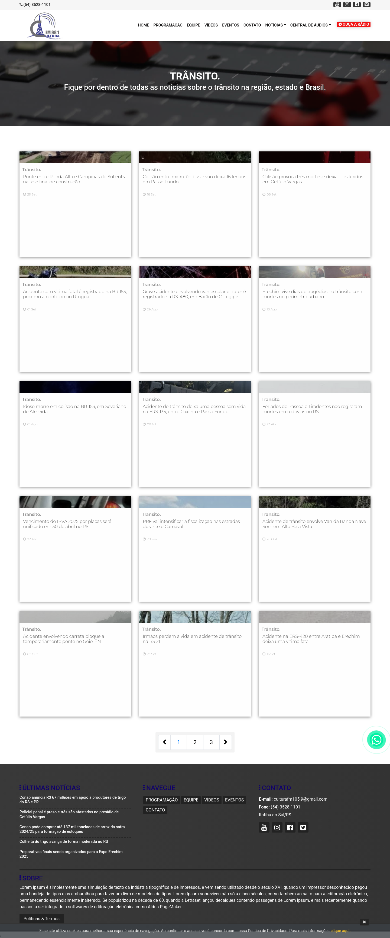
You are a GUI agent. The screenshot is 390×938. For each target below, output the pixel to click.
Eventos (230, 25)
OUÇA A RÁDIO (354, 24)
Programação (167, 25)
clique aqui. (340, 931)
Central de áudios (309, 25)
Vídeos (211, 25)
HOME (143, 25)
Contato (252, 25)
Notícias (274, 25)
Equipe (193, 25)
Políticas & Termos (42, 918)
